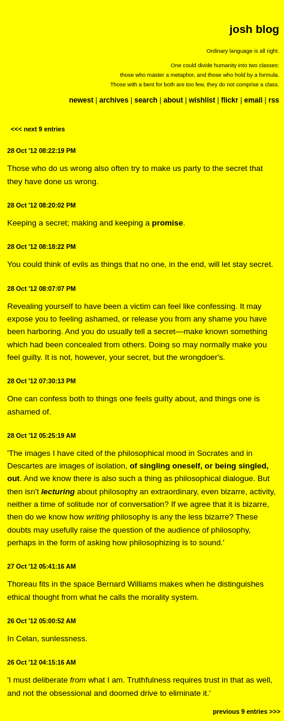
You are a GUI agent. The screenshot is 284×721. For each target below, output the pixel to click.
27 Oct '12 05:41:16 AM (41, 566)
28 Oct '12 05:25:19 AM (41, 435)
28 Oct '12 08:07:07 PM (41, 288)
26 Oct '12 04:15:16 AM (41, 662)
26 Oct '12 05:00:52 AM (41, 620)
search (146, 100)
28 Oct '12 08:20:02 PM (41, 205)
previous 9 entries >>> (246, 711)
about (173, 100)
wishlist (202, 100)
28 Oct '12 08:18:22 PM (41, 246)
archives (114, 100)
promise (167, 222)
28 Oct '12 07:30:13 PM (41, 380)
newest (81, 100)
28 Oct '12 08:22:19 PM (41, 150)
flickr (229, 100)
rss (273, 100)
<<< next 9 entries (38, 129)
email (253, 100)
